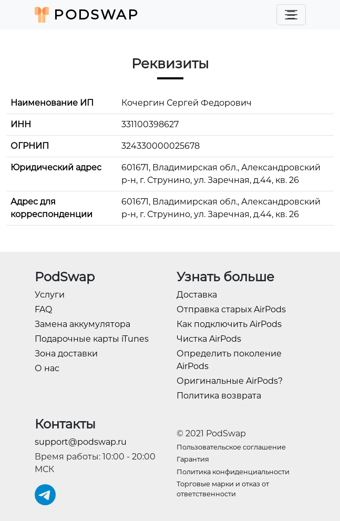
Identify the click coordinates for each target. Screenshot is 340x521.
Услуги (50, 295)
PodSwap (87, 14)
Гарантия (193, 459)
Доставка (197, 295)
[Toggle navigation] (291, 14)
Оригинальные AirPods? (230, 381)
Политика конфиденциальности (233, 472)
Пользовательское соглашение (231, 447)
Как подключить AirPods (229, 324)
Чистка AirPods (209, 339)
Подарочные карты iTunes (92, 339)
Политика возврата (219, 396)
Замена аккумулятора (82, 324)
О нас (47, 368)
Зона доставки (66, 354)
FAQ (43, 309)
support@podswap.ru (81, 442)
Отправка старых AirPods (231, 309)
